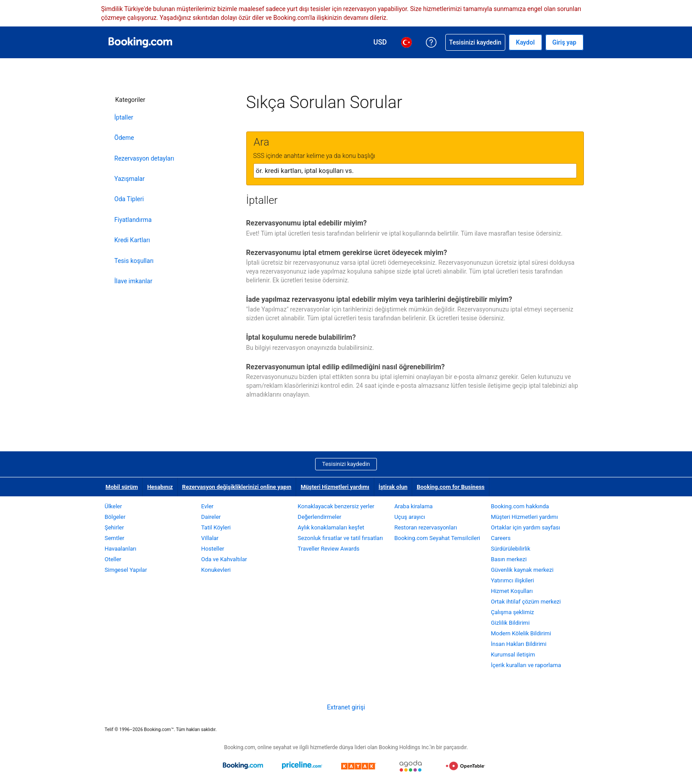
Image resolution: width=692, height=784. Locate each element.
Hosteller (212, 548)
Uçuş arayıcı (409, 517)
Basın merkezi (509, 559)
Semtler (114, 538)
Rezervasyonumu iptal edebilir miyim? (306, 223)
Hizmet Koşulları (512, 591)
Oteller (113, 559)
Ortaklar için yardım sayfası (525, 527)
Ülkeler (113, 506)
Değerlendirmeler (320, 517)
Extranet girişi (346, 707)
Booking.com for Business (451, 487)
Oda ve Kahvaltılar (224, 559)
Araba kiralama (413, 506)
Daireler (211, 517)
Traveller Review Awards (329, 548)
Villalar (209, 538)
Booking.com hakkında (520, 506)
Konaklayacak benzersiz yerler (336, 506)
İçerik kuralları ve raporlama (526, 665)
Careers (501, 538)
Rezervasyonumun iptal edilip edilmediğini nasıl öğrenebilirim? (345, 367)
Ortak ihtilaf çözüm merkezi (526, 601)
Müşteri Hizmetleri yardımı (335, 487)
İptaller (123, 117)
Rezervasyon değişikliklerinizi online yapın (237, 487)
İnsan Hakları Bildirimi (518, 644)
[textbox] (415, 170)
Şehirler (114, 527)
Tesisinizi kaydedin (346, 464)
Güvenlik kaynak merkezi (522, 569)
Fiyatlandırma (133, 219)
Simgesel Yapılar (126, 569)
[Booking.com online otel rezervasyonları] (140, 42)
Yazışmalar (129, 178)
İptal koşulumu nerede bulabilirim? (301, 337)
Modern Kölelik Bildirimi (521, 633)
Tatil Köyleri (216, 527)
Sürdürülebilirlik (510, 548)
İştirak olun (393, 487)
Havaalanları (120, 548)
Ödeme (124, 137)
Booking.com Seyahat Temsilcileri (437, 538)
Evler (207, 506)
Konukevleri (216, 569)
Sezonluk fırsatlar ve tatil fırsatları (340, 538)
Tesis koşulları (134, 260)
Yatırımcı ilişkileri (512, 580)
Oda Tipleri (129, 199)
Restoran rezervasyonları (425, 527)
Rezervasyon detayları (144, 158)
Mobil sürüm (121, 487)
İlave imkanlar (133, 281)
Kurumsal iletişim (513, 654)
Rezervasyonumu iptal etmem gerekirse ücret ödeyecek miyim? (346, 252)
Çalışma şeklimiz (512, 612)
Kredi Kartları (132, 240)
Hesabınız (160, 487)
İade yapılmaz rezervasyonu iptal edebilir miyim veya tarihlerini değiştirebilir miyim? (379, 299)
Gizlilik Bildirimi (510, 622)
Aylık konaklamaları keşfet (331, 527)
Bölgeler (115, 517)
